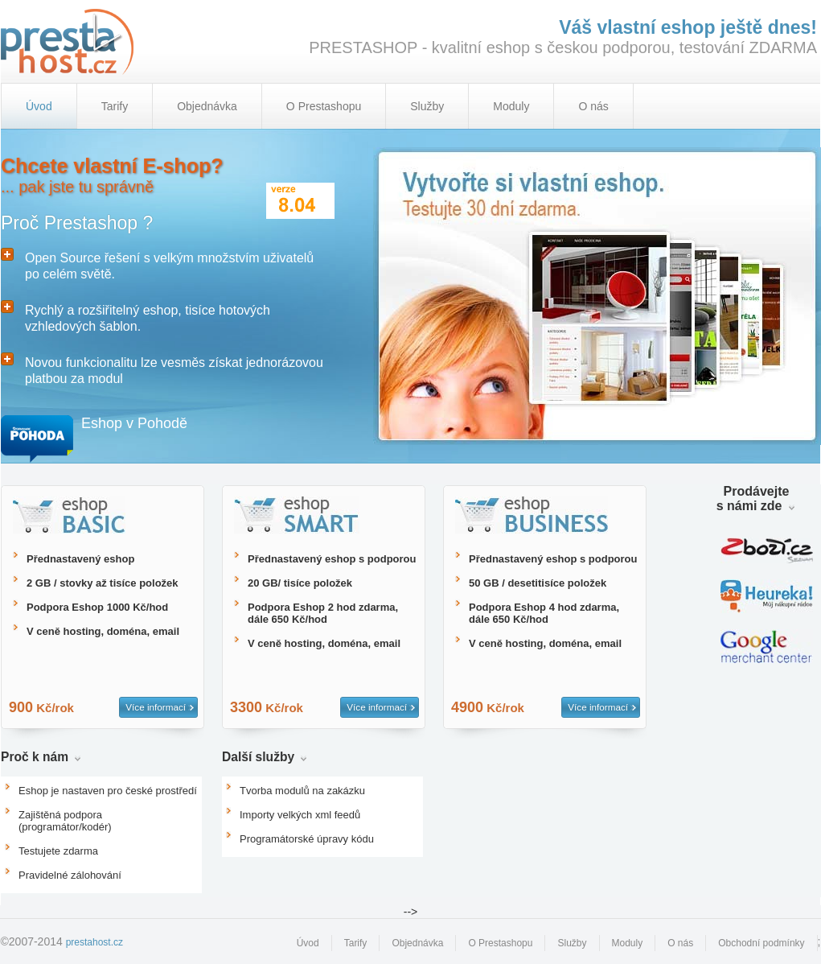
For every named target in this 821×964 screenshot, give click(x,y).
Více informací (155, 707)
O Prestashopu (323, 106)
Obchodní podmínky (761, 943)
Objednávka (207, 106)
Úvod (308, 943)
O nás (593, 106)
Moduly (511, 106)
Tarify (114, 106)
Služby (427, 106)
